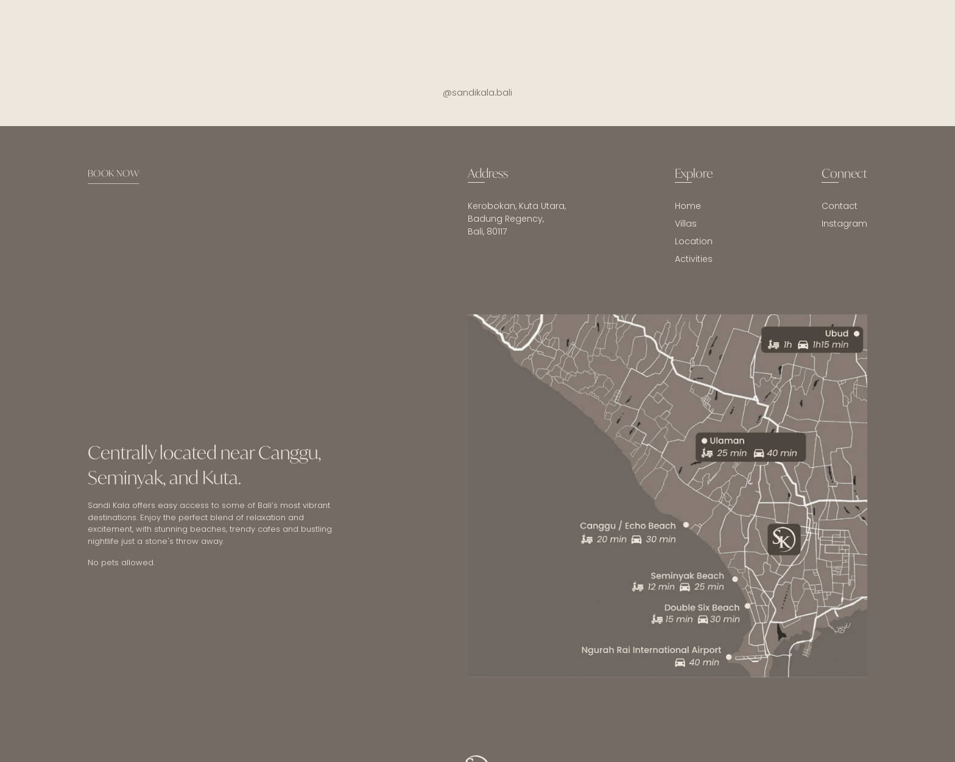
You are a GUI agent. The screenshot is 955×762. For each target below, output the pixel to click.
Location (694, 241)
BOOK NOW (113, 173)
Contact (840, 206)
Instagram (844, 223)
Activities (694, 259)
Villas (686, 223)
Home (688, 206)
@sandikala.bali (477, 92)
